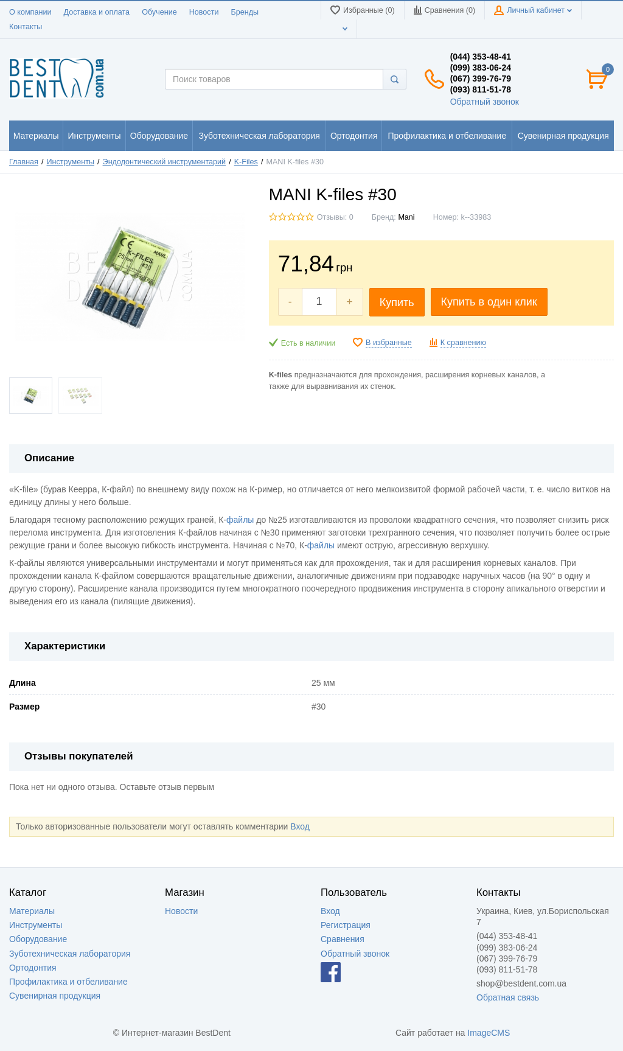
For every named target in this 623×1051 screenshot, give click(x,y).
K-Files (246, 162)
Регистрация (346, 925)
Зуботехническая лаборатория (69, 953)
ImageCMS (488, 1033)
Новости (204, 12)
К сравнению (463, 342)
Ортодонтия (33, 967)
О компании (30, 12)
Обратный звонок (484, 101)
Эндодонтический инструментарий (164, 162)
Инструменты (71, 162)
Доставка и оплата (96, 12)
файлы (240, 520)
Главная (23, 162)
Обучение (159, 12)
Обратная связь (507, 997)
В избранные (389, 342)
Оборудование (38, 939)
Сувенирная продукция (54, 995)
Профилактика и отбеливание (68, 981)
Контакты (25, 27)
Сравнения (342, 939)
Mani (406, 217)
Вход (300, 826)
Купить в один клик (489, 302)
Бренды (245, 12)
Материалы (32, 911)
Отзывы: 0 (335, 217)
